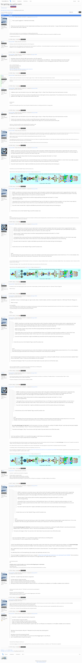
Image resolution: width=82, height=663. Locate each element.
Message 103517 (11, 470)
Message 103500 (11, 188)
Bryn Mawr (3, 613)
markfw (3, 284)
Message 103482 (11, 54)
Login (78, 1)
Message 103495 (11, 88)
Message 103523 (11, 572)
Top (79, 654)
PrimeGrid (28, 171)
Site (31, 1)
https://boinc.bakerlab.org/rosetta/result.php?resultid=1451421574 (21, 69)
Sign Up (74, 1)
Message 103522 (11, 485)
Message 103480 (11, 17)
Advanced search (4, 7)
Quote (24, 39)
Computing (19, 1)
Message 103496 (11, 112)
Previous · (2, 13)
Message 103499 (11, 147)
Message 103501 (11, 224)
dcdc (3, 41)
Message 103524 (11, 599)
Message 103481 (11, 41)
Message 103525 (11, 613)
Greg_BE (3, 17)
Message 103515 (11, 386)
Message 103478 (34, 17)
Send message (4, 24)
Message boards (4, 10)
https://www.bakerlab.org (41, 661)
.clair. (2, 54)
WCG (40, 171)
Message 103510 (11, 295)
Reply (22, 39)
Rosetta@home (5, 1)
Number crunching (10, 10)
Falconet (2, 88)
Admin (2, 75)
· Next (11, 13)
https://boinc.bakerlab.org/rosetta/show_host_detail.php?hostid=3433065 (44, 449)
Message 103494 (11, 75)
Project (14, 1)
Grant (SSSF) (4, 295)
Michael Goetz (4, 147)
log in (12, 12)
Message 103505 (11, 284)
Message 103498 (11, 130)
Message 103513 (11, 317)
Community (25, 1)
